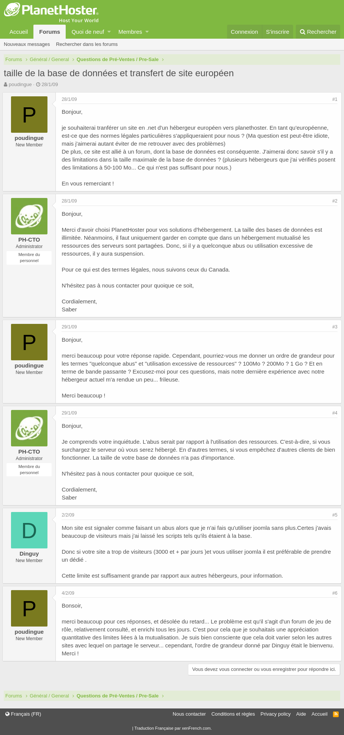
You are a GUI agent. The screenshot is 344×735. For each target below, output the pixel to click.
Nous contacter (189, 714)
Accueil (18, 31)
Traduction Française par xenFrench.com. (173, 728)
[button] (109, 32)
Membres (130, 31)
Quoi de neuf (87, 31)
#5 (333, 515)
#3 (333, 327)
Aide (301, 714)
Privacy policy (275, 714)
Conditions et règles (233, 714)
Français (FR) (23, 714)
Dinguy (30, 553)
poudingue (20, 84)
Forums (49, 31)
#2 (333, 201)
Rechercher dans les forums (87, 44)
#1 (333, 99)
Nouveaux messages (27, 44)
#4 (333, 413)
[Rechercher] (318, 32)
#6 (333, 593)
